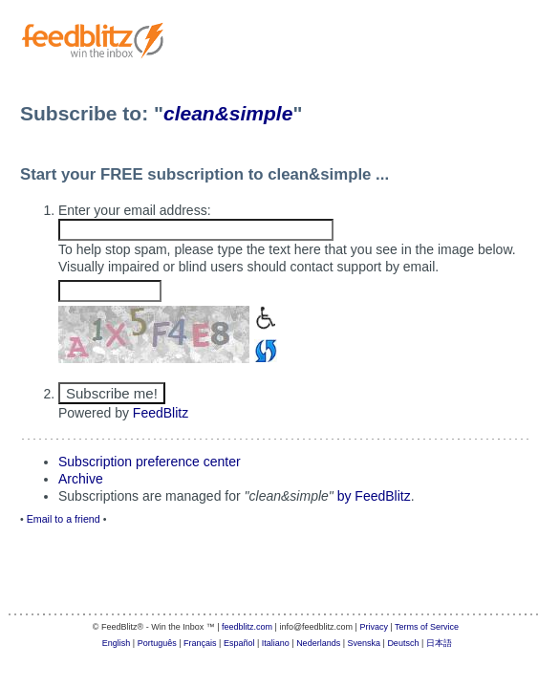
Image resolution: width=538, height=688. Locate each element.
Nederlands (318, 643)
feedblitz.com (247, 627)
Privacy (373, 627)
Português (157, 643)
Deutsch (403, 643)
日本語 (439, 643)
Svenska (364, 643)
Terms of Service (427, 627)
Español (239, 643)
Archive (80, 478)
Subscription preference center (149, 461)
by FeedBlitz (374, 496)
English (116, 643)
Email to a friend (63, 519)
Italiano (276, 643)
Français (200, 643)
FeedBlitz (160, 412)
